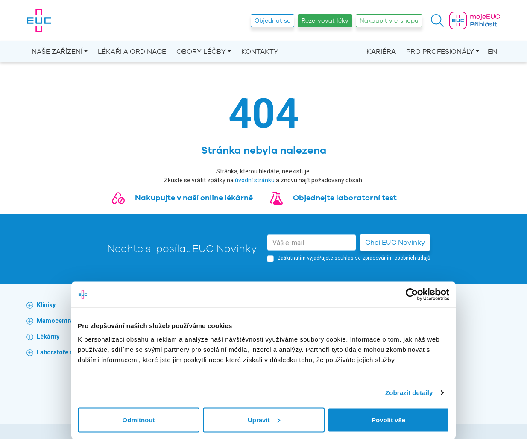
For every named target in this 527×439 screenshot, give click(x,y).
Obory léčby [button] (201, 51)
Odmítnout (139, 419)
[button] (437, 20)
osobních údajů (412, 258)
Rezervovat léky (325, 21)
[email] (311, 242)
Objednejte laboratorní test (345, 198)
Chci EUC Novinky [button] (395, 242)
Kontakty (259, 51)
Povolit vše (388, 419)
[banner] (39, 20)
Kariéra (381, 51)
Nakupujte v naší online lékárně (194, 198)
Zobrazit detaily (409, 392)
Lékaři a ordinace (132, 51)
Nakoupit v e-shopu (389, 21)
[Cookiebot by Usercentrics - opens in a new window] (412, 294)
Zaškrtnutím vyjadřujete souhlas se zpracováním (353, 258)
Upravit (264, 419)
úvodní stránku (255, 180)
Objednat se (272, 21)
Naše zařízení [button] (57, 51)
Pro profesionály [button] (440, 51)
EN (492, 51)
